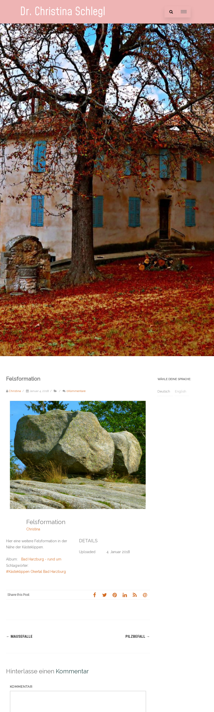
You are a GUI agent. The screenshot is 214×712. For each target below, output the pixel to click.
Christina (33, 529)
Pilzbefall (137, 636)
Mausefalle (19, 636)
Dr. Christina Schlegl (62, 12)
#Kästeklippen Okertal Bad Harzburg (36, 572)
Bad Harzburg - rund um (41, 559)
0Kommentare (76, 391)
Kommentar (21, 686)
